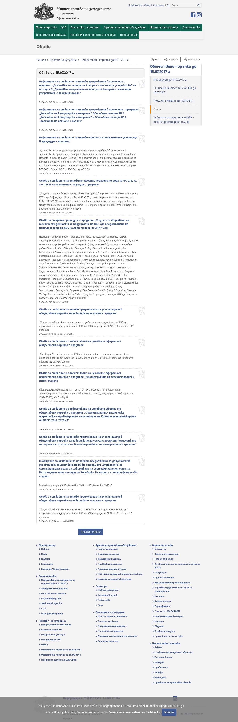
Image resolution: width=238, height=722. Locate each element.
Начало (41, 60)
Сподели (171, 59)
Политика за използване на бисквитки (134, 712)
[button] (46, 27)
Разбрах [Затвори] (169, 712)
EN (168, 5)
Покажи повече (91, 532)
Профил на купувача (139, 5)
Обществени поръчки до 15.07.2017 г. (105, 60)
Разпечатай (193, 59)
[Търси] (183, 5)
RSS (156, 59)
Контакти (158, 5)
